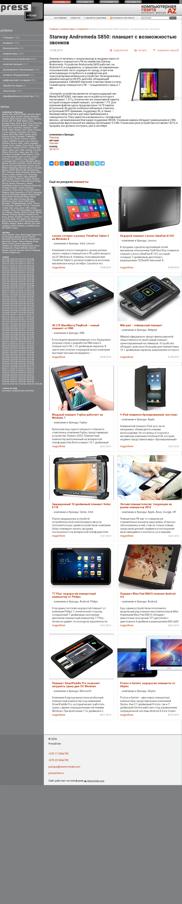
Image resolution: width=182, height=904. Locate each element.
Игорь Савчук (14, 243)
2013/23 (13, 295)
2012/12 (30, 261)
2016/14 (30, 368)
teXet (29, 203)
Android (18, 119)
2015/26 (30, 348)
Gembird (6, 143)
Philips (5, 183)
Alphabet (35, 116)
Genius (14, 143)
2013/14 (13, 290)
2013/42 (5, 306)
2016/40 (5, 381)
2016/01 (22, 361)
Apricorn (37, 119)
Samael (11, 234)
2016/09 (22, 366)
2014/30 (30, 324)
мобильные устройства (19, 59)
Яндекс (13, 223)
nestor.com (61, 2)
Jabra (21, 152)
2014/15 (13, 317)
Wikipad (5, 214)
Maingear (30, 161)
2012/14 (13, 263)
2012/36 (30, 275)
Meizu (38, 161)
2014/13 (30, 315)
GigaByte (34, 143)
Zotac (13, 219)
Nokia (32, 172)
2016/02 (30, 361)
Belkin (19, 123)
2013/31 (13, 299)
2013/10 (13, 288)
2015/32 (13, 353)
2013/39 (13, 303)
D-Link (5, 132)
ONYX (19, 177)
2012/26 (13, 270)
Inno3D (13, 226)
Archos (5, 121)
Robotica (5, 192)
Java (27, 152)
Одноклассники (32, 221)
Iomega (29, 150)
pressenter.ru (56, 773)
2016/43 (30, 381)
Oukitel (28, 179)
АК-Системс (33, 219)
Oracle (10, 179)
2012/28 (30, 270)
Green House (28, 145)
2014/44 (13, 333)
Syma (32, 201)
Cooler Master (15, 130)
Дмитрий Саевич (10, 241)
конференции (18, 390)
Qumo (14, 190)
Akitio (13, 116)
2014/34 (30, 326)
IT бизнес (11, 37)
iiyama (11, 150)
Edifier (21, 134)
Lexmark (6, 159)
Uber (11, 208)
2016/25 (22, 372)
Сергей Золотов (16, 250)
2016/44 (5, 384)
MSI (25, 170)
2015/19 (5, 346)
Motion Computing (10, 168)
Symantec (6, 203)
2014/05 (30, 310)
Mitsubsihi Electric (26, 165)
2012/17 (5, 266)
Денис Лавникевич (31, 239)
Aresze (27, 223)
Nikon (18, 172)
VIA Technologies (24, 210)
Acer (11, 114)
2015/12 (13, 341)
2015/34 (30, 353)
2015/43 (5, 359)
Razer (20, 190)
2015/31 (5, 353)
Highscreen (7, 148)
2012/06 (13, 259)
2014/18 (30, 317)
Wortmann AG (33, 214)
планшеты (83, 29)
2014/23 (5, 321)
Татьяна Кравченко (11, 252)
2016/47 (30, 384)
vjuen (17, 234)
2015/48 (13, 361)
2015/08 (13, 339)
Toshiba (18, 205)
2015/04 (13, 337)
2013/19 (22, 292)
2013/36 (22, 301)
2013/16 (30, 290)
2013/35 (13, 301)
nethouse (11, 172)
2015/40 (13, 357)
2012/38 (13, 277)
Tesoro (15, 228)
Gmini (11, 145)
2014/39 (5, 330)
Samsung (37, 192)
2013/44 (22, 306)
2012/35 (22, 275)
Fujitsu (5, 141)
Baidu (12, 123)
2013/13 (5, 290)
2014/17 (22, 317)
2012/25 (5, 270)
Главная (53, 29)
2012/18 (13, 266)
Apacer (20, 223)
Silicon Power (7, 197)
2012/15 (22, 263)
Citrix (10, 128)
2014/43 (5, 333)
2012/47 (22, 281)
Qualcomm (6, 190)
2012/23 (22, 268)
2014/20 (13, 319)
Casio (36, 125)
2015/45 (22, 359)
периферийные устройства (21, 96)
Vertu (13, 210)
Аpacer (24, 219)
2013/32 (22, 299)
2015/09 (22, 339)
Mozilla (19, 170)
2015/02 (30, 335)
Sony (11, 199)
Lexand (34, 157)
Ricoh (26, 190)
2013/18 (13, 292)
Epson (34, 134)
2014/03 (13, 310)
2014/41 (22, 330)
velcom (34, 208)
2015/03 (5, 337)
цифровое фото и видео (19, 80)
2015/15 (5, 344)
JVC (36, 152)
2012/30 (13, 272)
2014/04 (22, 310)
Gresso (38, 145)
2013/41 (30, 303)
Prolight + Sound (18, 188)
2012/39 (22, 277)
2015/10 (30, 339)
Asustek (5, 123)
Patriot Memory (27, 181)
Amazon (5, 119)
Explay (13, 136)
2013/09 (5, 288)
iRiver (11, 152)
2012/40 (30, 277)
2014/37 (22, 328)
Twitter (5, 208)
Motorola (22, 168)
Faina (4, 234)
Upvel (21, 208)
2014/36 (13, 328)
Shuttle (37, 194)
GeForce (34, 141)
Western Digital (28, 212)
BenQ (25, 123)
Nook (12, 174)
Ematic (28, 134)
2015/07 (5, 339)
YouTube (6, 219)
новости (75, 17)
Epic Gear (36, 223)
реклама (30, 390)
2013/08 (30, 286)
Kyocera (29, 154)
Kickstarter (6, 154)
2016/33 (13, 377)
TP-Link (26, 205)
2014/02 (5, 310)
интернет (11, 43)
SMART (5, 199)
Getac (20, 143)
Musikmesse (33, 170)
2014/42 (30, 330)
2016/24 (13, 372)
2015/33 (22, 353)
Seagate (23, 194)
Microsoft (13, 165)
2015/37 (22, 355)
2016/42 (22, 381)
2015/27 (5, 350)
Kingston (16, 154)
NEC (4, 172)
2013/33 (30, 299)
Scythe (16, 194)
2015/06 (30, 337)
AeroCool (6, 116)
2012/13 (5, 263)
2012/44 (30, 279)
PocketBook (7, 185)
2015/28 (13, 350)
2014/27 (5, 324)
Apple (30, 119)
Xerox (4, 217)
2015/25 (22, 348)
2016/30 (22, 375)
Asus (31, 121)
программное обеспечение (21, 69)
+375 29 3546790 (58, 760)
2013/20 (30, 292)
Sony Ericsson (20, 199)
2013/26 (5, 297)
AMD (12, 119)
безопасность (13, 48)
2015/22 (30, 346)
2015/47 (5, 361)
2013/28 (22, 297)
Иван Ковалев (25, 241)
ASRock (25, 121)
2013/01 (5, 284)
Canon (30, 125)
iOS (34, 150)
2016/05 (22, 364)
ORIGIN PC (19, 179)
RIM (31, 190)
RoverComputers (17, 192)
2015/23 (5, 348)
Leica (21, 157)
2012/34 (13, 275)
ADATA (17, 114)
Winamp (13, 214)
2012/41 (5, 279)
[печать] (140, 50)
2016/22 (30, 370)
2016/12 (13, 368)
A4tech (5, 114)
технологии (12, 91)
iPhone (5, 152)
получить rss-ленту (122, 17)
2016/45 (13, 384)
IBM (38, 148)
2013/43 (13, 306)
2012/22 (13, 268)
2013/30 (5, 299)
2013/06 (13, 286)
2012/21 (5, 268)
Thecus (36, 203)
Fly (11, 139)
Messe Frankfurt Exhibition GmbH (17, 163)
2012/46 (13, 281)
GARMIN (13, 141)
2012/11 (22, 261)
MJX (37, 165)
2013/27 (13, 297)
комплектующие (15, 64)
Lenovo (27, 157)
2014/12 (22, 315)
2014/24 (13, 321)
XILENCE (19, 217)
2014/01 (30, 308)
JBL (31, 152)
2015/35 (5, 355)
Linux (25, 159)
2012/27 (22, 270)
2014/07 (13, 312)
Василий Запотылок (11, 239)
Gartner (21, 141)
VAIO (27, 208)
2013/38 (5, 303)
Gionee (5, 145)
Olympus (12, 177)
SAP (11, 194)
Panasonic (15, 181)
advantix (31, 114)
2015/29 (22, 350)
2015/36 (13, 355)
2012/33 (5, 275)
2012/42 (13, 279)
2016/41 (13, 381)
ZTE (18, 219)
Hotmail (16, 148)
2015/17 (22, 344)
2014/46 (30, 333)
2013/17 (5, 292)
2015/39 (5, 357)
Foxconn (16, 139)
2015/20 (13, 346)
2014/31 (5, 326)
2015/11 (5, 341)
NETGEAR (6, 228)
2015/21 (22, 346)
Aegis (38, 114)
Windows (22, 214)
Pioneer (12, 183)
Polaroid (27, 185)
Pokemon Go (18, 185)
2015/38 (30, 355)
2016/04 (13, 364)
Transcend (35, 205)
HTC (26, 148)
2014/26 (30, 321)
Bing (31, 123)
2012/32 (30, 272)
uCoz (16, 208)
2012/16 (30, 263)
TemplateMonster (18, 203)
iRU (16, 152)
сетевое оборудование (18, 75)
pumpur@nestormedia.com (64, 766)
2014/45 (22, 333)
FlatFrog (5, 139)
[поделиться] (119, 50)
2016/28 (5, 375)
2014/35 (5, 328)
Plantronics (21, 183)
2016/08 (13, 366)
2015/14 (30, 341)
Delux (33, 132)
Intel (17, 150)
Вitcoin (5, 221)
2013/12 (30, 288)
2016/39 (30, 379)
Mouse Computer (34, 168)
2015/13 (22, 341)
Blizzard (16, 125)
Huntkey (5, 226)
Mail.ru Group (19, 161)
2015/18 (30, 344)
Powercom (36, 185)
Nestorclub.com (95, 780)
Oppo (4, 179)
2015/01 (22, 335)
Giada (26, 143)
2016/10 (30, 366)
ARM (19, 121)
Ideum (4, 150)
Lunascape (7, 161)
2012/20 (30, 266)
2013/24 (22, 295)
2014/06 (5, 312)
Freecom (25, 139)
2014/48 (13, 335)
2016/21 (22, 370)
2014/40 (13, 330)
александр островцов (11, 237)
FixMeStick (30, 136)
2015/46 (30, 359)
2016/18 (13, 370)
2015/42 (30, 357)
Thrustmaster (8, 205)
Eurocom (5, 136)
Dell (28, 132)
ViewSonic (37, 210)
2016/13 (22, 368)
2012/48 (30, 281)
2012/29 (5, 272)
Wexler (39, 212)
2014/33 (22, 326)
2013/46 (5, 308)
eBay (15, 134)
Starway (30, 199)
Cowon (30, 130)
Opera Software (30, 177)
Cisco (4, 128)
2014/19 (5, 319)
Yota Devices (36, 217)
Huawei (32, 148)
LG (12, 159)
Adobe (23, 114)
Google (18, 145)
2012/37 (5, 277)
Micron (5, 165)
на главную (60, 17)
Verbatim (6, 210)
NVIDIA (19, 174)
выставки (6, 390)
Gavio (27, 141)
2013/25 (30, 295)
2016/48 (38, 384)
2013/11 (22, 288)
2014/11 (13, 315)
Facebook (21, 136)
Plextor (29, 183)
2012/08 (30, 259)
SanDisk (5, 194)
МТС (21, 221)
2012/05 (5, 259)
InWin (22, 150)
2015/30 (30, 350)
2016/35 (30, 377)
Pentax (38, 181)
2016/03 (5, 364)
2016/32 (5, 377)
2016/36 (5, 379)
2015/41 (22, 357)
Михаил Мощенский (23, 246)
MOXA (12, 170)
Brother (24, 125)
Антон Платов (28, 237)
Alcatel (19, 116)
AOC (25, 119)
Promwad (29, 188)
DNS (11, 134)
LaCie (36, 154)
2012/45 (5, 281)
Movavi (5, 170)
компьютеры (13, 53)
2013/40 (22, 303)
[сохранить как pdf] (166, 50)
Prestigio (6, 188)
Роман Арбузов (21, 248)
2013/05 (5, 286)
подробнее (58, 267)
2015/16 (13, 344)
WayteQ (17, 212)
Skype (26, 197)
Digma (5, 134)
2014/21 (22, 319)
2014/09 (30, 312)
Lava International (10, 157)
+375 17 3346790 (58, 753)
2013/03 (22, 284)
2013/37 (30, 301)
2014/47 (5, 335)
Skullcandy (18, 197)
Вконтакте (13, 221)
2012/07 (22, 259)
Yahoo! (26, 217)
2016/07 (5, 366)
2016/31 (30, 375)
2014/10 (5, 315)
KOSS (23, 154)
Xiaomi (11, 217)
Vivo (4, 212)
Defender (22, 132)
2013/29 (30, 297)
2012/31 (22, 272)
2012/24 (30, 268)
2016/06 (30, 364)
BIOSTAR (37, 123)
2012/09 (5, 261)
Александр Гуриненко (31, 234)
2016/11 (5, 368)
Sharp (30, 194)
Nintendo (25, 172)
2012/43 (22, 279)
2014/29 (22, 324)
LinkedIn (18, 159)
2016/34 (22, 377)
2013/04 (30, 284)
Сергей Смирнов (32, 250)
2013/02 (13, 284)
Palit (8, 181)
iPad (39, 150)
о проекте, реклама (95, 17)
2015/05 (22, 337)
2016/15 (5, 370)
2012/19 (22, 266)
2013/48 (22, 308)
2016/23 (5, 372)
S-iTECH (29, 192)
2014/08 (22, 312)
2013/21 (5, 295)
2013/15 (22, 290)
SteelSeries (7, 201)
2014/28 (13, 324)
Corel (24, 130)
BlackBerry (6, 125)
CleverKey (17, 128)
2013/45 (30, 306)
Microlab (37, 163)
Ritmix (37, 190)
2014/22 (30, 319)
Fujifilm (32, 139)
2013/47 (13, 308)
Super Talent (18, 201)
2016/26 (30, 372)
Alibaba (26, 116)
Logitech (31, 159)
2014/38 (30, 328)
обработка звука (14, 85)
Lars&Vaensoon (32, 226)
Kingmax (21, 226)
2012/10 (13, 261)
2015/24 (13, 348)
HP (22, 148)
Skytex (32, 197)
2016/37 (13, 379)
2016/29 (13, 375)
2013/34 (5, 301)
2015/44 (13, 359)
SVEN (26, 201)
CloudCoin (27, 128)
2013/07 (22, 286)
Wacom (10, 212)
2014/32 (13, 326)
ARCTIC (12, 121)
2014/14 (5, 317)
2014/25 (22, 321)
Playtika (5, 223)
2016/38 (22, 379)
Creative (37, 130)
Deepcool (13, 132)
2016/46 (22, 384)
